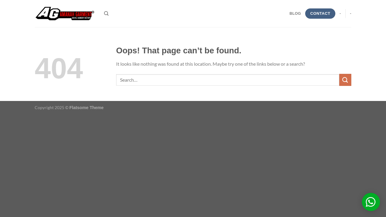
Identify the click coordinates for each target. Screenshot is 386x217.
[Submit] (345, 80)
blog (295, 13)
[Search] (106, 13)
